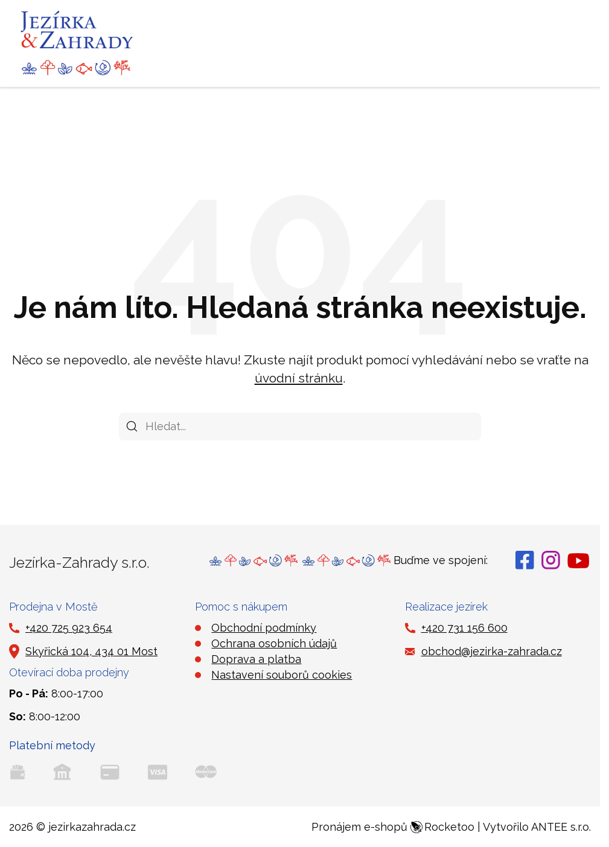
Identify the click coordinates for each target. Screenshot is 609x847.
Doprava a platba (256, 659)
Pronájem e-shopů (392, 826)
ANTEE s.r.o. (561, 826)
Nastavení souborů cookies (281, 674)
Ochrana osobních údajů (274, 643)
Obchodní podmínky (263, 627)
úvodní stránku (299, 377)
